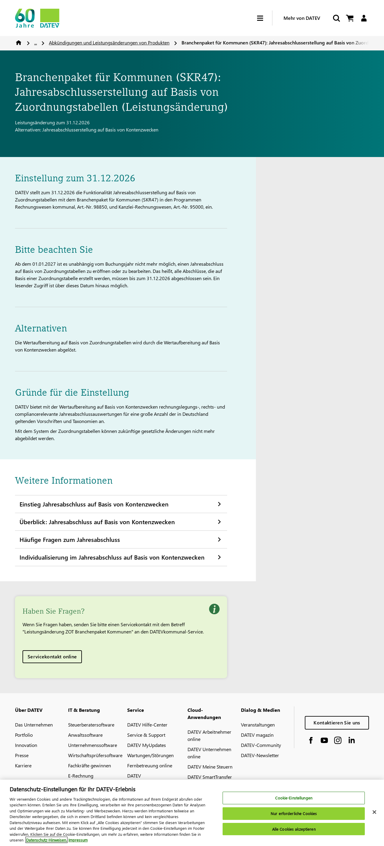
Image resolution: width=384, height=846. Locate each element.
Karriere (23, 765)
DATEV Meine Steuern (210, 766)
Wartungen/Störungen (150, 755)
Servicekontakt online (52, 656)
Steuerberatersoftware (91, 724)
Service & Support (146, 735)
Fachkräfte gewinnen (89, 765)
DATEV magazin (257, 735)
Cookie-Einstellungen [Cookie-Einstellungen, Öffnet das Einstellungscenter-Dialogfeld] (293, 802)
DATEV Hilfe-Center (147, 724)
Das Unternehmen (34, 724)
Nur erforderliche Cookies (294, 817)
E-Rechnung (80, 775)
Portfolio (24, 735)
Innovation (26, 745)
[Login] (363, 18)
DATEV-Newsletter (260, 755)
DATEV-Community (261, 745)
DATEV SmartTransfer (210, 777)
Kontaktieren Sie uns (337, 722)
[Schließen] (374, 816)
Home (18, 42)
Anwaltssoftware (85, 735)
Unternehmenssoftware (92, 745)
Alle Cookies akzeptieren (294, 833)
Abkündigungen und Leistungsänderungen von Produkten (109, 42)
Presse (21, 755)
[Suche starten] (336, 18)
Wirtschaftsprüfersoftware (95, 755)
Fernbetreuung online (149, 765)
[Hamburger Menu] (264, 18)
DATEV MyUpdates (146, 745)
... (35, 42)
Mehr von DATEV (302, 18)
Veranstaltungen (258, 724)
